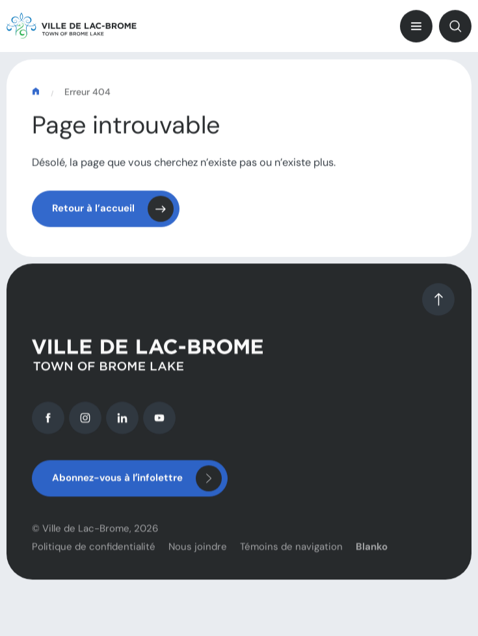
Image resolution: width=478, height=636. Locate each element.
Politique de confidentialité (93, 551)
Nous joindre (197, 551)
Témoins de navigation (291, 551)
